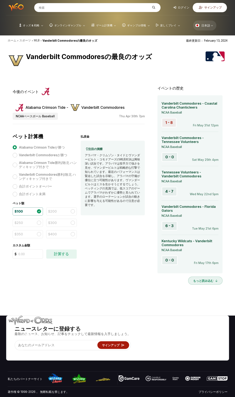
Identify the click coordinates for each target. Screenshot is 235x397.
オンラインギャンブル (155, 351)
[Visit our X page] (20, 352)
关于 (183, 327)
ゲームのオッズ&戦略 (155, 327)
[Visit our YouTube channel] (11, 352)
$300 (52, 223)
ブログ (211, 333)
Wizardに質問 (150, 357)
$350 (19, 234)
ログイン (181, 7)
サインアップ (210, 7)
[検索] (94, 8)
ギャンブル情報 (151, 339)
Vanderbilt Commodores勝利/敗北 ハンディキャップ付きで (47, 176)
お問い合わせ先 (191, 333)
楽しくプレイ (150, 345)
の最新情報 (188, 345)
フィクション (216, 345)
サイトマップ (216, 339)
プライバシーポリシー (213, 391)
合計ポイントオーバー (35, 186)
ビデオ (211, 327)
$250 (19, 223)
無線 (183, 351)
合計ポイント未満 (32, 194)
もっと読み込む (205, 280)
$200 (52, 211)
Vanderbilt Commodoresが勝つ (43, 155)
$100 (19, 211)
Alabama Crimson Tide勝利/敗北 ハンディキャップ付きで (48, 165)
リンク (185, 339)
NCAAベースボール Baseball (35, 116)
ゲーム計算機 (150, 333)
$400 (52, 234)
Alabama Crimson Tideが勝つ (42, 147)
